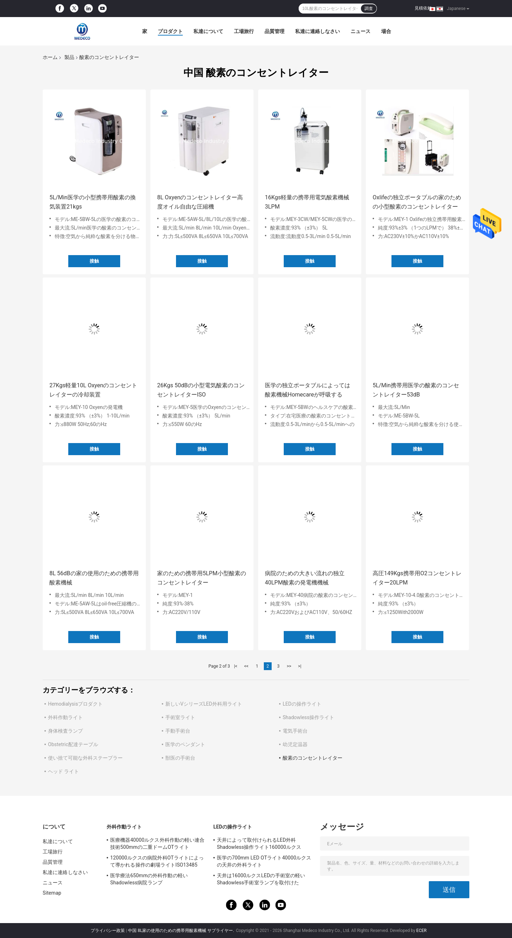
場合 (386, 31)
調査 (368, 8)
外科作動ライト (65, 717)
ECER (421, 930)
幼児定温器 (295, 744)
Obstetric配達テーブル (73, 744)
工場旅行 (244, 31)
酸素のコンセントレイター (312, 758)
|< (235, 666)
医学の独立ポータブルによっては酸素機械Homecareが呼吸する (307, 390)
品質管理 (274, 31)
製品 (69, 57)
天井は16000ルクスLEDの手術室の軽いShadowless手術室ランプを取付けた (261, 879)
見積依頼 (423, 8)
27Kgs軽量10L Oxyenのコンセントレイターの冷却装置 (93, 390)
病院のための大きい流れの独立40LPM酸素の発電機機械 (305, 578)
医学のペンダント (185, 744)
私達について (208, 31)
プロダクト (170, 31)
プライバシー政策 (108, 930)
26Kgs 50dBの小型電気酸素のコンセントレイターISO (201, 390)
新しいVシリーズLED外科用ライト (203, 704)
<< (246, 666)
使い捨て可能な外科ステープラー (85, 758)
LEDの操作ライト (302, 704)
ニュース (360, 31)
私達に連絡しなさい (317, 31)
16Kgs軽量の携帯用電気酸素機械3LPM (307, 202)
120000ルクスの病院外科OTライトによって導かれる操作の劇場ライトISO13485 (157, 861)
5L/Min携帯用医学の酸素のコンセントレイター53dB (416, 390)
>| (299, 666)
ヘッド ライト (63, 771)
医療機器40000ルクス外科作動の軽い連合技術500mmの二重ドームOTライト (157, 843)
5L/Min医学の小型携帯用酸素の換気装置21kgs (92, 202)
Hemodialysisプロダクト (75, 704)
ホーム (50, 57)
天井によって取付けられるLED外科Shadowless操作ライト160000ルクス (259, 843)
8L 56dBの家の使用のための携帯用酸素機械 (94, 578)
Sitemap (52, 893)
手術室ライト (180, 717)
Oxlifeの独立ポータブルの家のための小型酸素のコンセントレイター (417, 202)
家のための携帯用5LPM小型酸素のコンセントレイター (201, 578)
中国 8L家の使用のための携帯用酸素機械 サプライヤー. (181, 930)
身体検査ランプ (65, 731)
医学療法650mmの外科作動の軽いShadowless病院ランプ (149, 879)
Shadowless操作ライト (308, 717)
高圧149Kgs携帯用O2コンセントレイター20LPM (417, 578)
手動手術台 (177, 731)
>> (289, 666)
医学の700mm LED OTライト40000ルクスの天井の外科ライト (264, 861)
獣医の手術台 (180, 758)
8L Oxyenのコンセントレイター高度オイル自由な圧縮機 (200, 202)
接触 (94, 261)
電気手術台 (295, 731)
